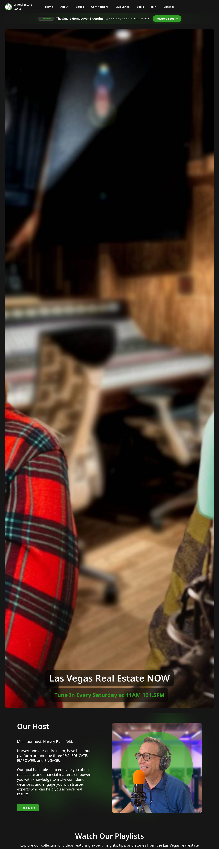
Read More (28, 808)
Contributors (99, 7)
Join (153, 7)
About (64, 7)
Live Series (122, 7)
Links (140, 7)
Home (49, 7)
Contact (168, 7)
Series (80, 7)
